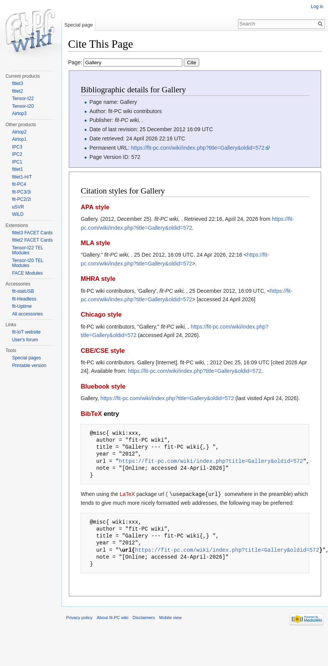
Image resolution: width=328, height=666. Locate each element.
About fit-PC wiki (112, 617)
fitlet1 (17, 169)
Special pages (26, 358)
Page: (133, 62)
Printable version (29, 365)
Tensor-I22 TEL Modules (27, 250)
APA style (95, 207)
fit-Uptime (22, 306)
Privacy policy (79, 617)
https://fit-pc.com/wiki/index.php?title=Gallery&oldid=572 (198, 148)
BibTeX (91, 413)
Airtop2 (19, 132)
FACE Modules (27, 273)
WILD (17, 214)
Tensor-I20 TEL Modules (27, 263)
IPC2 (17, 154)
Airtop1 (19, 139)
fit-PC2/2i (21, 199)
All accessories (27, 314)
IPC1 (17, 162)
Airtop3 (19, 113)
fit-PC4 (19, 184)
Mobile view (170, 617)
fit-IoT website (26, 332)
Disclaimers (144, 617)
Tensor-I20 (23, 106)
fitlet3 (17, 83)
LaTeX (127, 494)
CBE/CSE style (103, 350)
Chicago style (101, 314)
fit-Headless (24, 299)
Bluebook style (103, 386)
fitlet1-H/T (22, 177)
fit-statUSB (23, 291)
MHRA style (98, 278)
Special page (78, 25)
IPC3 (17, 147)
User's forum (25, 339)
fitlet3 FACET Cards (32, 232)
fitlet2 (17, 91)
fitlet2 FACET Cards (32, 240)
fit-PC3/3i (21, 192)
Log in (317, 6)
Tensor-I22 (23, 98)
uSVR (18, 207)
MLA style (95, 242)
